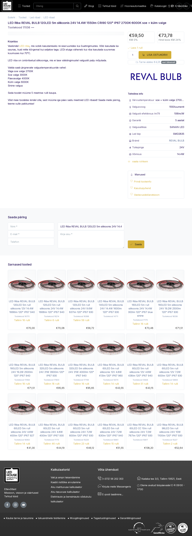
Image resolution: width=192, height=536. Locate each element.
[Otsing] (53, 6)
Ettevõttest (10, 489)
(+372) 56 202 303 (110, 478)
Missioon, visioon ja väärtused (21, 492)
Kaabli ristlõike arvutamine (66, 482)
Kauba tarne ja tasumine (19, 518)
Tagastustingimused (104, 518)
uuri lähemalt (168, 62)
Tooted (24, 6)
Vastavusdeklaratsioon (146, 194)
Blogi (89, 6)
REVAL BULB (176, 140)
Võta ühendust (108, 469)
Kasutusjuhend (142, 188)
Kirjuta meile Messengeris (114, 486)
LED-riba (24, 45)
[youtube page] (23, 505)
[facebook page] (7, 505)
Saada (136, 244)
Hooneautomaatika (133, 6)
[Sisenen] (179, 6)
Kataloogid (158, 6)
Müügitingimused (79, 518)
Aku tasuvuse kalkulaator (65, 491)
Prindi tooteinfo (142, 181)
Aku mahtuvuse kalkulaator (66, 487)
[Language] (171, 6)
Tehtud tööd (107, 6)
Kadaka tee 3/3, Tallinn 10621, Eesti (159, 478)
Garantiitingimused (130, 518)
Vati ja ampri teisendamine (65, 477)
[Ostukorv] (186, 6)
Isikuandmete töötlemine (51, 518)
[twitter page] (15, 505)
